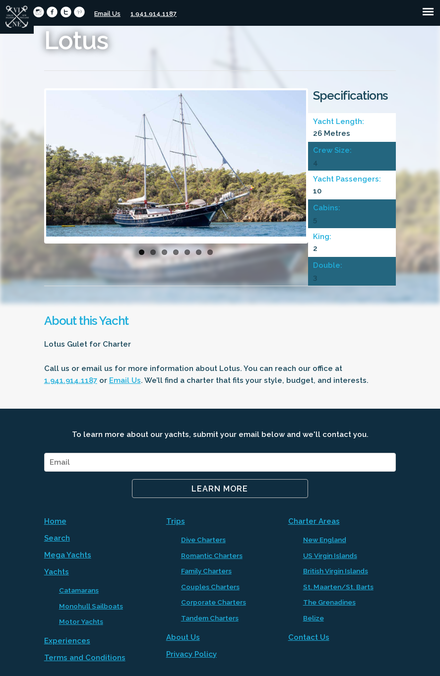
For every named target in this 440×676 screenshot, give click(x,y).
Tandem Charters (210, 618)
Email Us (107, 13)
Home (55, 521)
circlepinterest (79, 12)
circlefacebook (52, 12)
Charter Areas (314, 521)
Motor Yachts (81, 621)
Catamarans (79, 590)
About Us (183, 637)
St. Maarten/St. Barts (338, 587)
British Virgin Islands (335, 571)
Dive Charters (203, 540)
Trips (175, 521)
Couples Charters (210, 587)
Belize (313, 618)
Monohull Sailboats (91, 606)
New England (324, 540)
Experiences (67, 640)
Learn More (219, 488)
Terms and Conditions (85, 657)
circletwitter (66, 12)
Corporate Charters (213, 602)
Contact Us (308, 637)
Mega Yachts (67, 555)
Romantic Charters (212, 555)
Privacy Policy (191, 654)
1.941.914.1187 (153, 13)
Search (57, 538)
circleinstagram (38, 12)
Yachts (56, 571)
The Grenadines (329, 602)
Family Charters (206, 571)
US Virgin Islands (330, 555)
